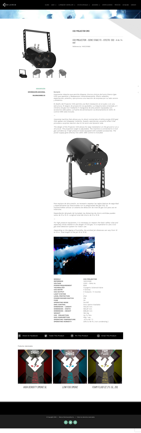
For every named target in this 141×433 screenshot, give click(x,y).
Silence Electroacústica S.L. (66, 417)
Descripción (40, 88)
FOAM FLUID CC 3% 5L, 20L (105, 387)
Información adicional (36, 92)
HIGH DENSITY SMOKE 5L (35, 387)
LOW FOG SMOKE (70, 387)
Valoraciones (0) (39, 95)
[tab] (31, 88)
